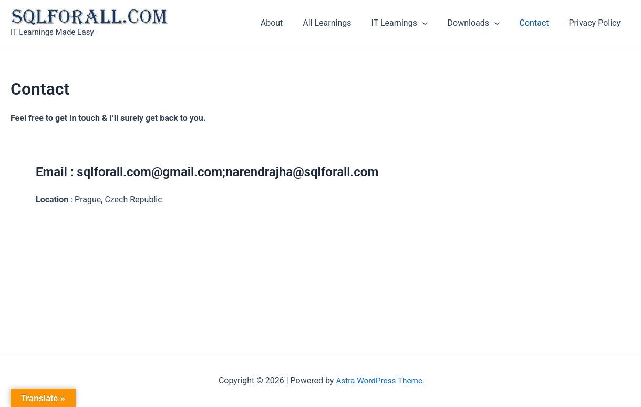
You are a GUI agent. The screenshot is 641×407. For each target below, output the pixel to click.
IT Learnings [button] (410, 23)
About (289, 23)
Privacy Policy (597, 23)
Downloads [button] (482, 23)
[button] (433, 23)
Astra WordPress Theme (379, 380)
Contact (539, 23)
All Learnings (341, 23)
